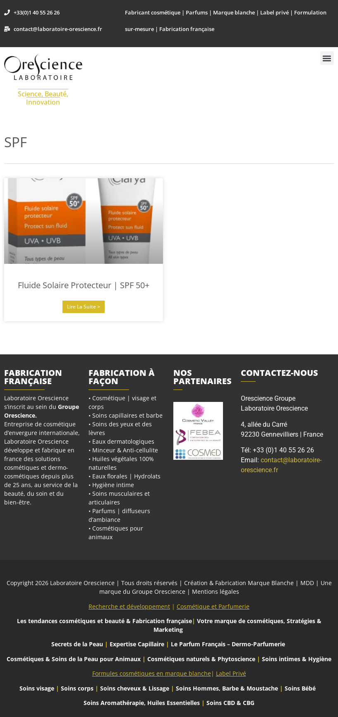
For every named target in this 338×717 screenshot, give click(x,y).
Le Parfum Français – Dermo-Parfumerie (229, 644)
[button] (327, 58)
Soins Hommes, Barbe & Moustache (227, 688)
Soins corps (77, 688)
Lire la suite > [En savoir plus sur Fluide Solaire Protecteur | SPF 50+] (83, 306)
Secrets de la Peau (77, 644)
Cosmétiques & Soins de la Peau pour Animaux (74, 659)
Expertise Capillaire (137, 644)
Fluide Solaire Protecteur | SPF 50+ (83, 285)
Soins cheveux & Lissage (134, 688)
